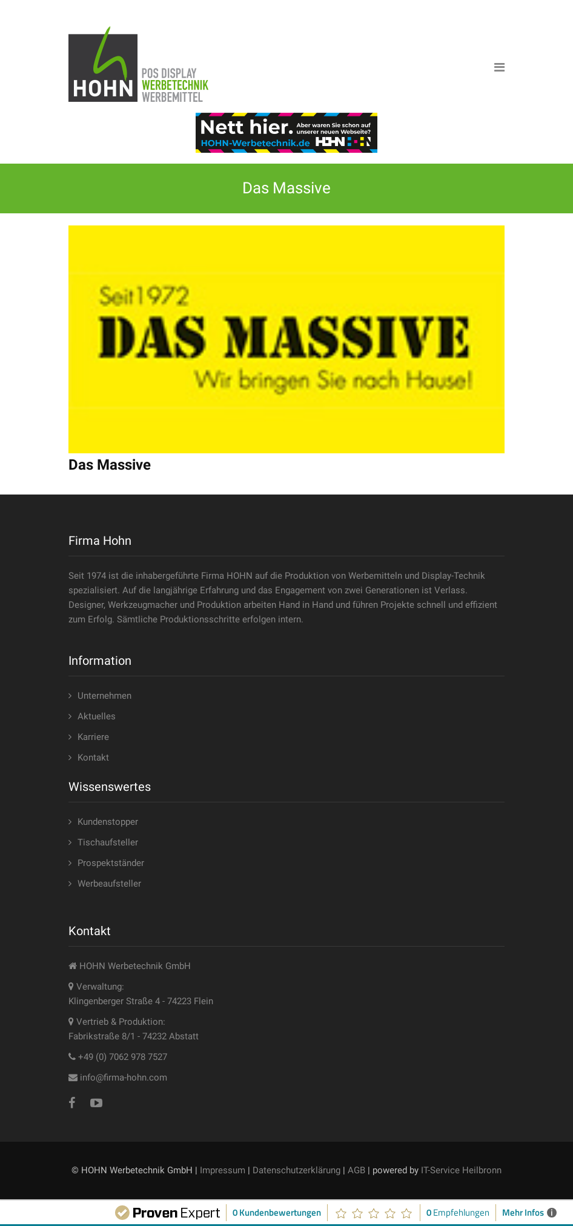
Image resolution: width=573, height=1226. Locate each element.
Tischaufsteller (108, 842)
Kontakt (93, 757)
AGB (356, 1170)
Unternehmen (104, 695)
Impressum (222, 1170)
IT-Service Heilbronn (461, 1170)
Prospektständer (111, 863)
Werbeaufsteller (109, 883)
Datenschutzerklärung (296, 1170)
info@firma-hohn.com (123, 1077)
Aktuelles (97, 716)
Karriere (93, 736)
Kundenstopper (108, 821)
